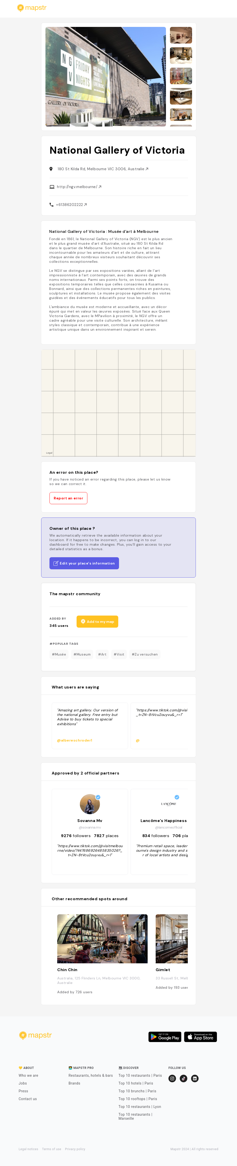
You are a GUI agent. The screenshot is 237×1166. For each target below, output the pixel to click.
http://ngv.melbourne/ (79, 186)
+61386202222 (71, 204)
